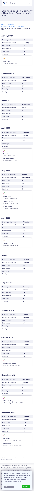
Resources (11, 24)
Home (3, 24)
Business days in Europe (8, 26)
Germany (21, 26)
